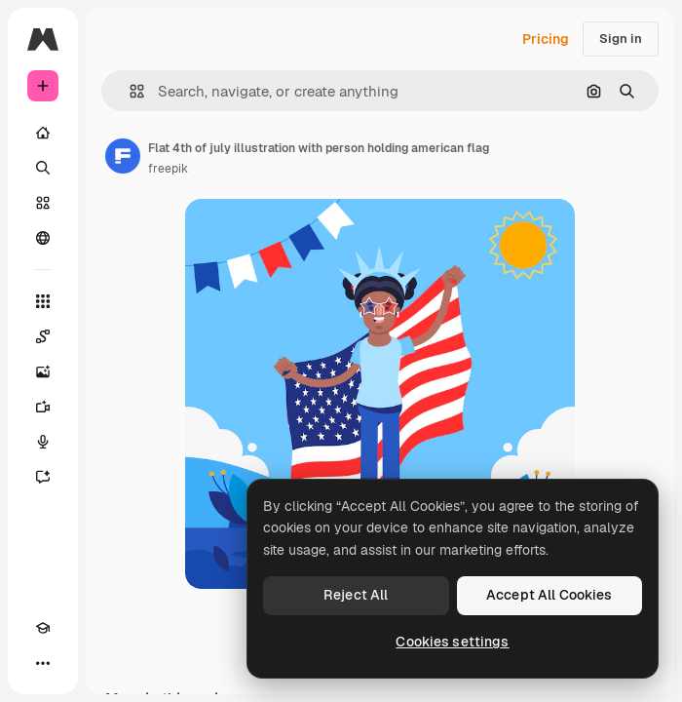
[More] (42, 663)
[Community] (42, 238)
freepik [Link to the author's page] (168, 168)
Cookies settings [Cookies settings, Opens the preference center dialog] (452, 641)
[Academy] (42, 628)
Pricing (545, 39)
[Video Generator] (42, 406)
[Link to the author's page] (122, 156)
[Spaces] (42, 336)
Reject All (355, 595)
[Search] (42, 167)
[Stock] (42, 202)
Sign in (620, 38)
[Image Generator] (42, 371)
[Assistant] (42, 476)
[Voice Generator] (42, 441)
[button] (129, 91)
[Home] (42, 132)
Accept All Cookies (549, 595)
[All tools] (42, 301)
